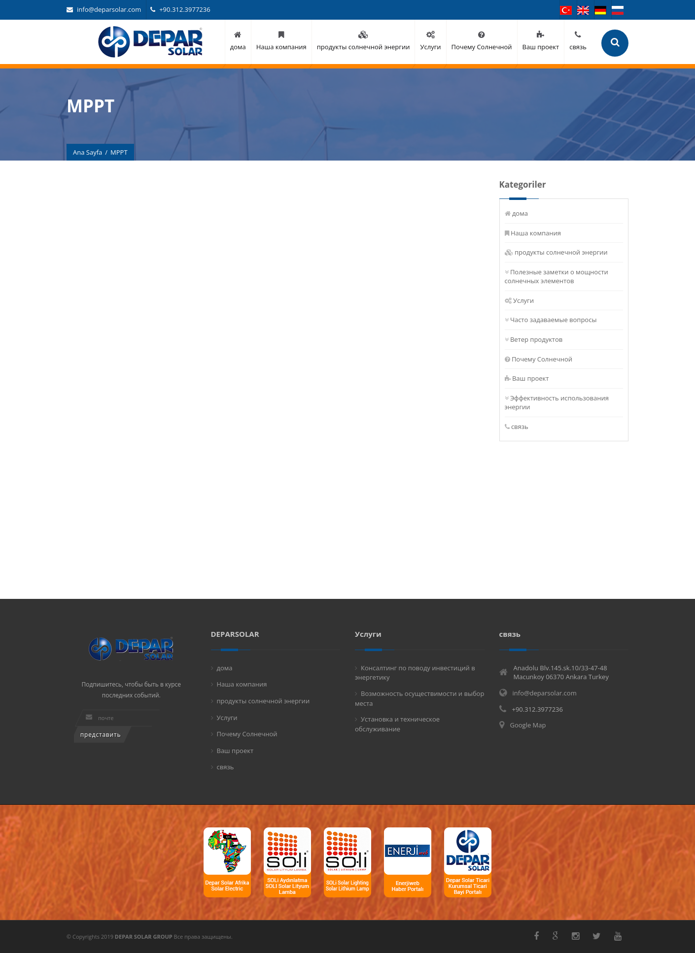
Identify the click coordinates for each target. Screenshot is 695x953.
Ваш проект (530, 378)
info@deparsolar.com (104, 9)
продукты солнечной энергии (561, 252)
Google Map (528, 725)
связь (519, 426)
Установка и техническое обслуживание (397, 724)
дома (520, 213)
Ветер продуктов (536, 339)
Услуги (523, 300)
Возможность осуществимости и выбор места (419, 698)
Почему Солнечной (542, 359)
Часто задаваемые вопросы (553, 319)
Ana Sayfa (87, 152)
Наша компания (536, 233)
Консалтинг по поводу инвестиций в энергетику (415, 672)
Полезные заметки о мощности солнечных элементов (556, 276)
